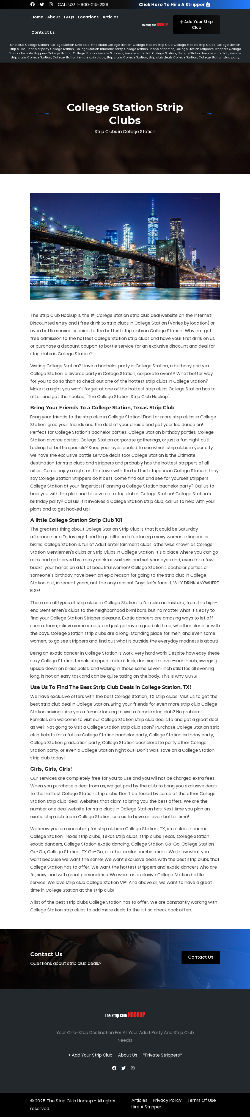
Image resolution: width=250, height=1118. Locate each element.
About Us (127, 1055)
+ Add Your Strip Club (90, 1055)
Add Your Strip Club (196, 24)
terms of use (201, 1101)
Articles (111, 17)
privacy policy (167, 1101)
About (53, 17)
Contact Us (43, 32)
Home (37, 17)
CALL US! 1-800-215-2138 (83, 4)
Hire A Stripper (146, 1108)
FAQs (69, 17)
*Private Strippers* (162, 1055)
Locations (88, 17)
